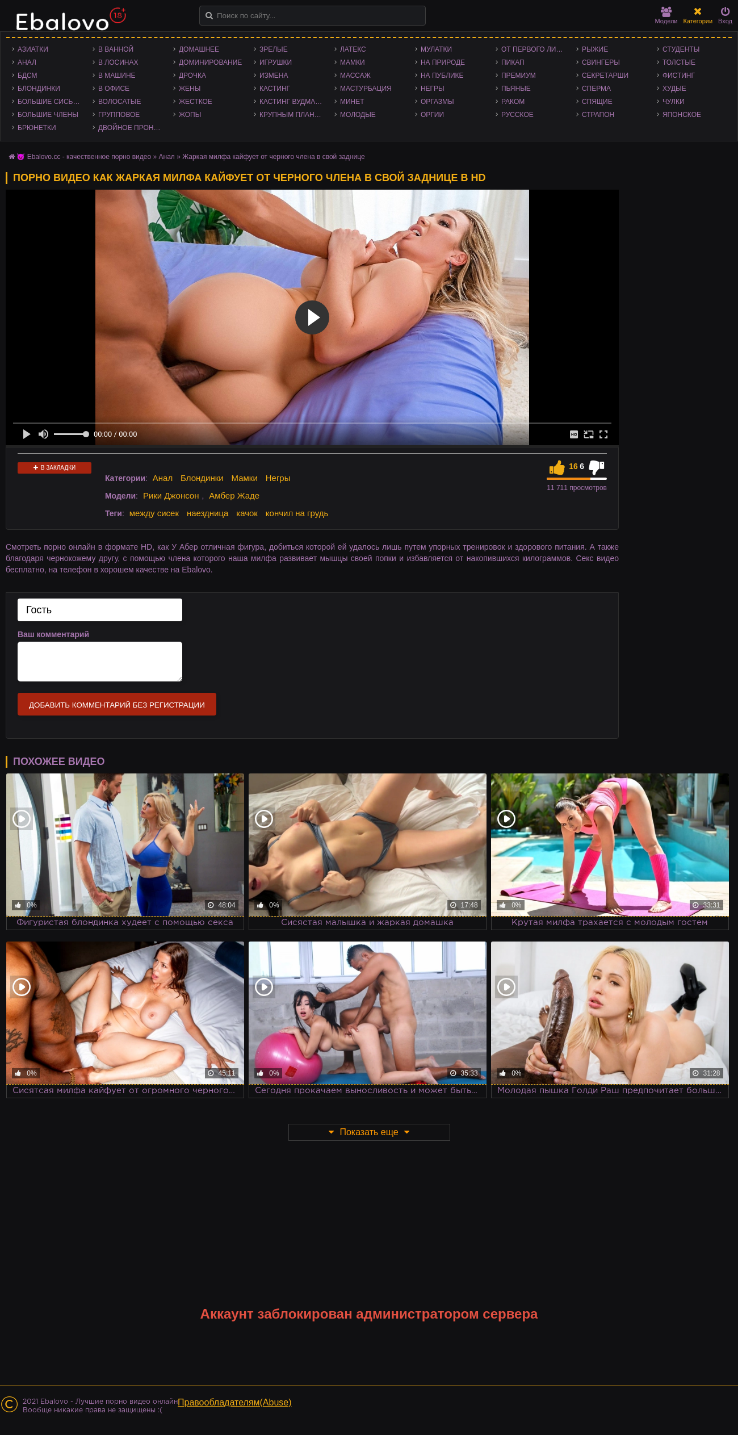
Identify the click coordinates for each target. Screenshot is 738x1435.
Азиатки (33, 49)
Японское (681, 115)
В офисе (113, 89)
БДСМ (27, 76)
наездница (208, 513)
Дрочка (192, 76)
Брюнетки (37, 128)
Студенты (680, 49)
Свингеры (601, 62)
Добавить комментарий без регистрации (117, 705)
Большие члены (48, 115)
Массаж (355, 76)
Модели (666, 15)
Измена (273, 76)
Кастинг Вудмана (292, 102)
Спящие (597, 102)
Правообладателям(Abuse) (235, 1402)
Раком (513, 102)
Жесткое (195, 102)
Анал (27, 62)
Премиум (518, 76)
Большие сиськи (50, 102)
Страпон (598, 115)
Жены (189, 89)
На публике (442, 76)
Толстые (678, 62)
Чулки (673, 102)
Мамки (352, 62)
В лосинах (118, 62)
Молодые (358, 115)
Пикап (513, 62)
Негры (433, 89)
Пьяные (516, 89)
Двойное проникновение (132, 128)
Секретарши (605, 76)
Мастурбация (366, 89)
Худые (674, 89)
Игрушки (275, 62)
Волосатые (119, 102)
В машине (117, 76)
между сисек (154, 513)
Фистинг (678, 76)
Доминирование (210, 62)
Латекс (353, 49)
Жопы (190, 115)
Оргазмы (437, 102)
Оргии (432, 115)
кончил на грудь (297, 513)
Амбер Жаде (234, 495)
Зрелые (273, 49)
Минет (352, 102)
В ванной (115, 49)
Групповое (119, 115)
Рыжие (595, 49)
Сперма (596, 89)
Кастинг (274, 89)
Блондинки (39, 89)
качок (247, 513)
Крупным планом (292, 115)
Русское (517, 115)
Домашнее (199, 49)
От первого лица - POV (536, 49)
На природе (443, 62)
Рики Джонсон (171, 495)
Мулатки (436, 49)
